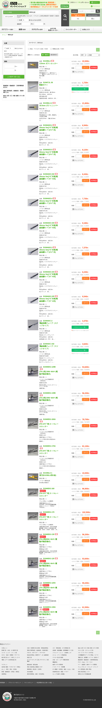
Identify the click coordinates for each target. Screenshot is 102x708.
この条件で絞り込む (14, 77)
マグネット (4, 664)
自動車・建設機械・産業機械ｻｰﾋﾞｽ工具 (63, 650)
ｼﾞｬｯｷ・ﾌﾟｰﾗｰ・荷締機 (59, 667)
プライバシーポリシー (14, 682)
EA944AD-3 (47, 247)
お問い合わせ (84, 2)
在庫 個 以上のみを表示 (29, 20)
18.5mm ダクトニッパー (48, 105)
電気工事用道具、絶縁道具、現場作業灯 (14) (13, 91)
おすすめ (53, 29)
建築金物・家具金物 (32, 664)
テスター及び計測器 (58, 657)
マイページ (95, 6)
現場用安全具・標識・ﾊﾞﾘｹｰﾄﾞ (61, 671)
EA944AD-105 (48, 296)
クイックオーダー (70, 29)
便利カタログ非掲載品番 (84, 674)
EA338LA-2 (47, 103)
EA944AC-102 (48, 344)
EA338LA (47, 61)
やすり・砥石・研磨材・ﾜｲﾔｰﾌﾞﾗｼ (11, 655)
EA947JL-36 (48, 82)
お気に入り (87, 29)
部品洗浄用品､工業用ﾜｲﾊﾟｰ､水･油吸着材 (38, 655)
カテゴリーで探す (7, 29)
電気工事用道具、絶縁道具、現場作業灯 (37, 650)
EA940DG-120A (49, 583)
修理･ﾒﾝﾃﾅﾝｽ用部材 (58, 664)
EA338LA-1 (47, 473)
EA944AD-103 (48, 272)
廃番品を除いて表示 (57, 49)
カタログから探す (37, 29)
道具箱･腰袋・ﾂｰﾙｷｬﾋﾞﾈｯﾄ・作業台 (11, 667)
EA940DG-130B (49, 393)
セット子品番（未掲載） (59, 674)
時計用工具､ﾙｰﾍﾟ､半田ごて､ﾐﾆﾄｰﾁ (11, 657)
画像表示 (54, 54)
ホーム (4, 34)
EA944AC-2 (47, 321)
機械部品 (55, 662)
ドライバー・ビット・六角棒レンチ (62, 652)
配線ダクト (43, 85)
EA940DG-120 (48, 558)
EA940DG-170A (49, 446)
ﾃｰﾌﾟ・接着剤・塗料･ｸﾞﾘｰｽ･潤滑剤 (87, 664)
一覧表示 (45, 54)
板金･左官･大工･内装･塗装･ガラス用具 (88, 648)
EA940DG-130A (49, 607)
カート (86, 67)
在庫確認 (94, 67)
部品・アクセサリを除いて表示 (38, 49)
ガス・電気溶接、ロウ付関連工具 (61, 648)
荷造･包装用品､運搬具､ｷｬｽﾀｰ (35, 667)
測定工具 (29, 657)
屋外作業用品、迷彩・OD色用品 (35, 674)
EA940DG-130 (48, 534)
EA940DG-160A (49, 419)
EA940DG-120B (49, 367)
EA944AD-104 (48, 223)
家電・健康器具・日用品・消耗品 (10, 671)
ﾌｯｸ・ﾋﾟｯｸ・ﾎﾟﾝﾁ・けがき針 (85, 652)
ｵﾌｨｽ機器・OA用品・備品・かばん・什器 (63, 669)
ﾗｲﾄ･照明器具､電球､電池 (84, 669)
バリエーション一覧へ (80, 89)
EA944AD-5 (47, 150)
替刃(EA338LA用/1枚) (47, 475)
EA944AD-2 (47, 125)
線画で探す (22, 29)
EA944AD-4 (47, 198)
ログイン (94, 2)
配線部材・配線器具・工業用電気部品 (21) (13, 86)
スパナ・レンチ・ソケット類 (9, 652)
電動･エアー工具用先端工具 (9, 659)
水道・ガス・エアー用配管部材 (61, 659)
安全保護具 (30, 671)
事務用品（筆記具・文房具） (34, 669)
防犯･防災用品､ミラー (84, 671)
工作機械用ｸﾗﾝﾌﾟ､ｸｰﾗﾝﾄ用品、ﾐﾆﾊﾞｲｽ (88, 655)
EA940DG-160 (48, 488)
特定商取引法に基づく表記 (44, 682)
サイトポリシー (28, 682)
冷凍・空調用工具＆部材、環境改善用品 (37, 648)
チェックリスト (78, 72)
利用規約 (2, 682)
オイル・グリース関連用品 (60, 655)
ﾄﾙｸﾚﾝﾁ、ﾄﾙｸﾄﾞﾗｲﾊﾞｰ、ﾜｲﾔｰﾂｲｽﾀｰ (36, 652)
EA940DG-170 (48, 512)
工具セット (4, 648)
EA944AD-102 (48, 174)
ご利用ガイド (73, 2)
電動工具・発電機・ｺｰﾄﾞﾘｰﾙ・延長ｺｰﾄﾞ (88, 657)
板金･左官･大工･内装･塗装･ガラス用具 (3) (13, 96)
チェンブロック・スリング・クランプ (88, 667)
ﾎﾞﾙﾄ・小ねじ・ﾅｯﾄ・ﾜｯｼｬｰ (85, 662)
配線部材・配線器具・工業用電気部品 (88, 659)
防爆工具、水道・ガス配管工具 (10, 650)
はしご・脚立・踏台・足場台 (9, 669)
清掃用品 (4, 674)
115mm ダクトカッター (48, 63)
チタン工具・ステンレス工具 (85, 650)
